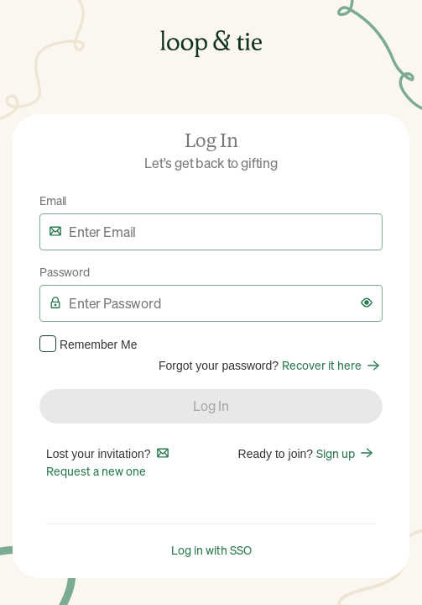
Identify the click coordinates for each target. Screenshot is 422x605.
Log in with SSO (211, 549)
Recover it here (332, 364)
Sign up (346, 452)
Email (52, 200)
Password (64, 271)
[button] (367, 302)
